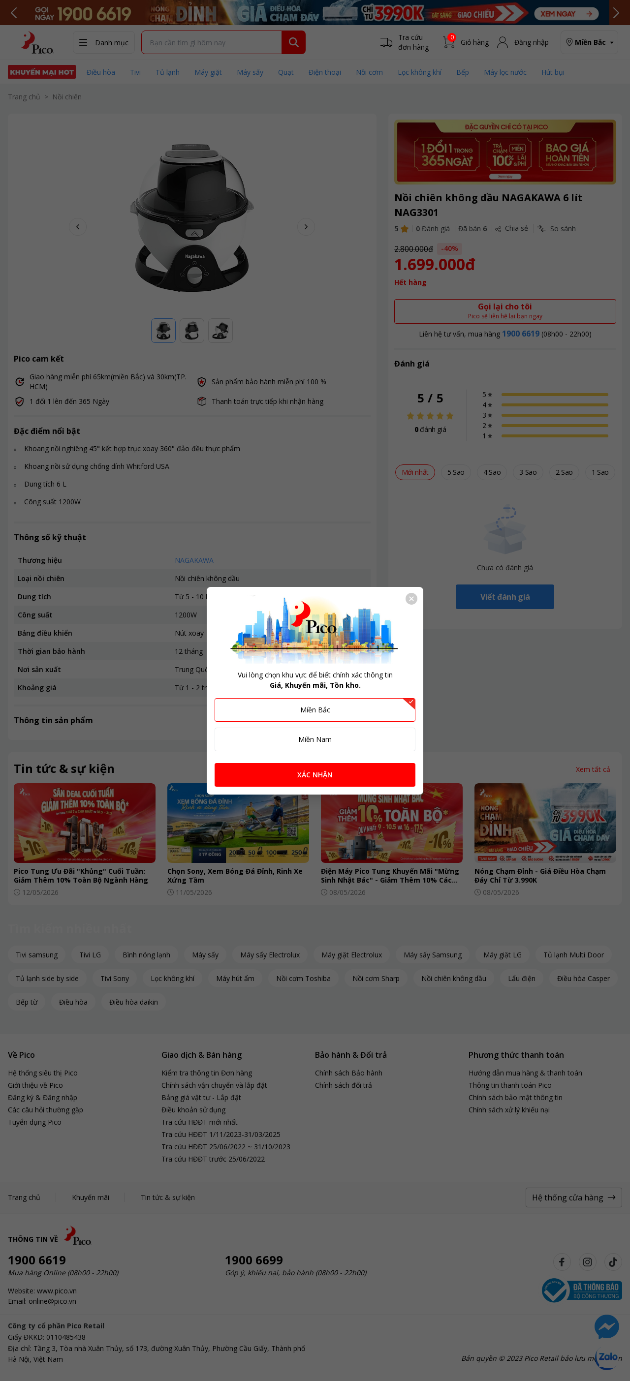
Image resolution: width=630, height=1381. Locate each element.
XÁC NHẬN (315, 774)
